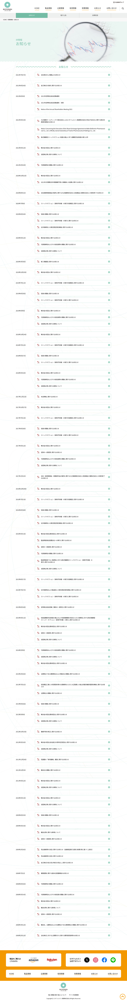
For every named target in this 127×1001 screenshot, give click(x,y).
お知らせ (97, 8)
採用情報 (73, 8)
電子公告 (63, 15)
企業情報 (60, 8)
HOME (37, 8)
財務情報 (85, 8)
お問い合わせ (112, 8)
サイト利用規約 (74, 995)
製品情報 (48, 8)
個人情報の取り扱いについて (57, 995)
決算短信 (95, 15)
